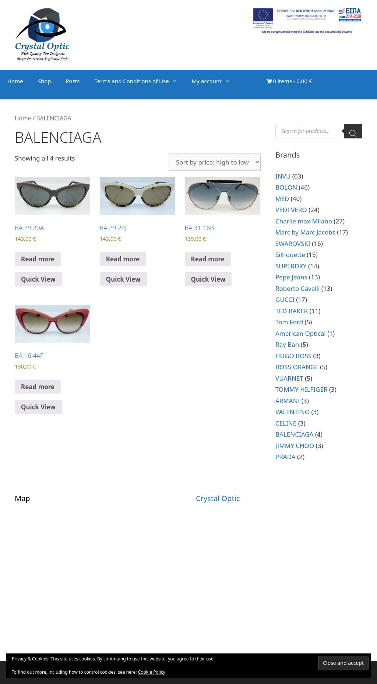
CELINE (285, 423)
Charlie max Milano (303, 221)
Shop (44, 81)
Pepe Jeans (291, 277)
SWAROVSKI (292, 243)
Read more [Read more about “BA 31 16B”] (208, 259)
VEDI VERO (291, 209)
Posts (73, 81)
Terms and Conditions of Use (139, 81)
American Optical (300, 333)
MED (282, 198)
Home (15, 81)
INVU (282, 176)
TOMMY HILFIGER (301, 389)
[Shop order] (215, 162)
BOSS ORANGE (296, 367)
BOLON (286, 187)
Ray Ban (287, 344)
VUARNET (289, 378)
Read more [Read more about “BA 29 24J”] (123, 259)
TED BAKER (291, 311)
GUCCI (285, 299)
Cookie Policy (151, 672)
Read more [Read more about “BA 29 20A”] (37, 259)
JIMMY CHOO (294, 445)
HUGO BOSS (293, 356)
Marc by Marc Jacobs (305, 232)
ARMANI (287, 400)
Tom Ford (289, 322)
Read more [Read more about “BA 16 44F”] (37, 386)
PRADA (285, 456)
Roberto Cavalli (297, 288)
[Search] (353, 131)
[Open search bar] (251, 88)
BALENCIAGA (294, 434)
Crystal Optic (218, 498)
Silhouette (290, 254)
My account (214, 81)
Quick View (38, 279)
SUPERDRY (291, 266)
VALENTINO (292, 412)
